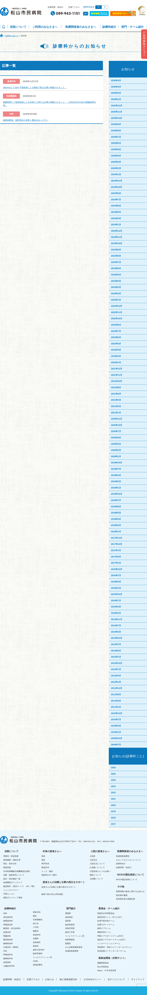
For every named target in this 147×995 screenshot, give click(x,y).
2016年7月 (116, 575)
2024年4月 (116, 218)
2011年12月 (116, 688)
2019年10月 (116, 462)
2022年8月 (116, 325)
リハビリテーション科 (42, 957)
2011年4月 (116, 701)
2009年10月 (116, 738)
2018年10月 (116, 494)
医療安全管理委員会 (106, 913)
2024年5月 (116, 212)
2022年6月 (116, 337)
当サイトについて (116, 979)
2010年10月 (116, 713)
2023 (113, 786)
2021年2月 (116, 406)
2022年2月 (116, 356)
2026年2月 (116, 93)
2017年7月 (116, 550)
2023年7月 (116, 262)
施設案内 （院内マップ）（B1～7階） (19, 886)
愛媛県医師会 (103, 963)
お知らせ (49, 979)
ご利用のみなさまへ (44, 26)
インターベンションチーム (108, 943)
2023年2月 (116, 293)
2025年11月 (116, 112)
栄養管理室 (70, 928)
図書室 (68, 943)
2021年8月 (116, 387)
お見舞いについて (97, 867)
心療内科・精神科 (11, 947)
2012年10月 (116, 663)
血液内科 (7, 932)
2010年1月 (116, 732)
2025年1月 (116, 174)
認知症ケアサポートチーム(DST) (111, 940)
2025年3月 (116, 162)
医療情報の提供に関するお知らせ (130, 891)
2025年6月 (116, 143)
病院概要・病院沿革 (11, 860)
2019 (113, 811)
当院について (18, 26)
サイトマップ (137, 979)
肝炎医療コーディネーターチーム (111, 951)
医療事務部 (70, 940)
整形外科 (37, 912)
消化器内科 (8, 917)
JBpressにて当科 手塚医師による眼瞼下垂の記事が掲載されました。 (35, 87)
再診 (43, 860)
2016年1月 (116, 588)
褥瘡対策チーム (104, 932)
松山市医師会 (103, 967)
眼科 (35, 916)
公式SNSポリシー (92, 979)
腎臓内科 (7, 936)
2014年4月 (116, 632)
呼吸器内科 (8, 925)
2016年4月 (116, 582)
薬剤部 (68, 921)
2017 (113, 824)
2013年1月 (116, 657)
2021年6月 (116, 394)
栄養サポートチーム (106, 925)
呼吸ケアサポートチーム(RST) (110, 936)
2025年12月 (116, 105)
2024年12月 (116, 181)
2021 (113, 799)
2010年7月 (116, 719)
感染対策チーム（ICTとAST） (110, 917)
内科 (5, 913)
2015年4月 (116, 606)
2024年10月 (116, 187)
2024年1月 (116, 224)
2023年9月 (116, 249)
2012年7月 (116, 669)
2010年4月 (116, 726)
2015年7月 (116, 600)
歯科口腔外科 (38, 950)
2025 (113, 774)
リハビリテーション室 (74, 936)
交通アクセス (74, 7)
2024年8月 (116, 193)
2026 (113, 767)
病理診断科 (37, 965)
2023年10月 (116, 243)
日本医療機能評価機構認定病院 (16, 871)
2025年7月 (116, 137)
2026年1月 (116, 99)
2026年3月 (116, 87)
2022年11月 (116, 312)
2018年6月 (116, 506)
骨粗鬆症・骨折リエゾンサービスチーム (114, 947)
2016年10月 (116, 569)
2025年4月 (116, 156)
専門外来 (45, 864)
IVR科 (35, 961)
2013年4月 (116, 650)
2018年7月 (116, 500)
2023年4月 (116, 281)
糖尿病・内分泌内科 (11, 928)
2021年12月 (116, 368)
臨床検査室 (70, 925)
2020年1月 (116, 456)
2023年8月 (116, 256)
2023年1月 (116, 300)
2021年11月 (116, 375)
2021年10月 (116, 381)
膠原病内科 (8, 940)
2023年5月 (116, 274)
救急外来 (45, 867)
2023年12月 (116, 231)
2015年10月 (116, 594)
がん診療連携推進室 (73, 947)
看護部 (68, 913)
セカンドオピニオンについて (128, 860)
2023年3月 (116, 287)
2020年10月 (116, 425)
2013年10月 (116, 638)
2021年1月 (116, 412)
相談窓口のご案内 (49, 875)
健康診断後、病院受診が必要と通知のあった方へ (25, 120)
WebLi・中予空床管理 (106, 970)
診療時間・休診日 (55, 7)
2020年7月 (116, 431)
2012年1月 (116, 682)
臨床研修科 (37, 953)
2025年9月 (116, 124)
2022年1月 (116, 362)
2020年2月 (116, 450)
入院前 (92, 856)
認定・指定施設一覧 (11, 879)
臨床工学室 (70, 932)
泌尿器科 (7, 962)
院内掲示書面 (121, 895)
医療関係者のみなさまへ (80, 26)
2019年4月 (116, 475)
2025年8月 (116, 130)
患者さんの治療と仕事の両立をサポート (58, 887)
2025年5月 (116, 149)
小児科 (36, 927)
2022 (113, 792)
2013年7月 (116, 644)
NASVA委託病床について (126, 879)
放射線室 (69, 917)
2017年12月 (116, 538)
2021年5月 (116, 400)
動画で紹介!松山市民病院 (52, 894)
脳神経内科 (8, 943)
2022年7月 (116, 331)
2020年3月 (116, 444)
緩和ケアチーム (104, 928)
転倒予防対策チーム (106, 921)
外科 (5, 951)
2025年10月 (116, 118)
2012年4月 (116, 675)
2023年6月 (116, 268)
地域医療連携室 (122, 856)
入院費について (96, 879)
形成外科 (37, 935)
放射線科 (37, 942)
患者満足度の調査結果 (125, 899)
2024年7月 (116, 199)
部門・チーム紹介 (132, 26)
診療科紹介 (109, 26)
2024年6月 (116, 206)
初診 (43, 856)
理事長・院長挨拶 (11, 856)
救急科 (36, 946)
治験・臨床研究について (13, 875)
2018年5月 (116, 513)
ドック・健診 (47, 871)
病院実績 (7, 867)
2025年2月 (116, 168)
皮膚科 (36, 938)
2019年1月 (116, 488)
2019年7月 (116, 469)
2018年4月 (116, 519)
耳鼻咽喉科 (37, 920)
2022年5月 (116, 343)
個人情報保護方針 (68, 979)
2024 (113, 780)
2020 (113, 805)
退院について (95, 875)
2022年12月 (116, 306)
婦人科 (36, 923)
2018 (113, 817)
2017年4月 (116, 557)
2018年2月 (116, 525)
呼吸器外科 (8, 955)
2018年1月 (116, 531)
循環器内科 (8, 921)
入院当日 (93, 860)
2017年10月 (116, 544)
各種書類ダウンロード (12, 882)
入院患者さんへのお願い (100, 871)
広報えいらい (9, 894)
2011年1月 (116, 707)
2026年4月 (116, 80)
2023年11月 (116, 237)
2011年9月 (116, 694)
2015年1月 (116, 613)
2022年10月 (116, 318)
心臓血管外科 (9, 966)
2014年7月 (116, 625)
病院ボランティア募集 (12, 897)
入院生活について (97, 864)
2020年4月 (116, 437)
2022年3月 (116, 350)
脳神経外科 (8, 958)
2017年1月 (116, 563)
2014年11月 (116, 619)
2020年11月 (116, 419)
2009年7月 (116, 744)
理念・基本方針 (10, 864)
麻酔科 (36, 931)
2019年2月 (116, 481)
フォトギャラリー (11, 890)
